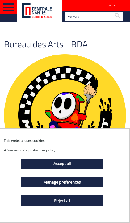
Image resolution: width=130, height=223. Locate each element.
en (111, 5)
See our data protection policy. (32, 150)
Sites (122, 5)
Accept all (62, 163)
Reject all (62, 200)
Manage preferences (62, 182)
